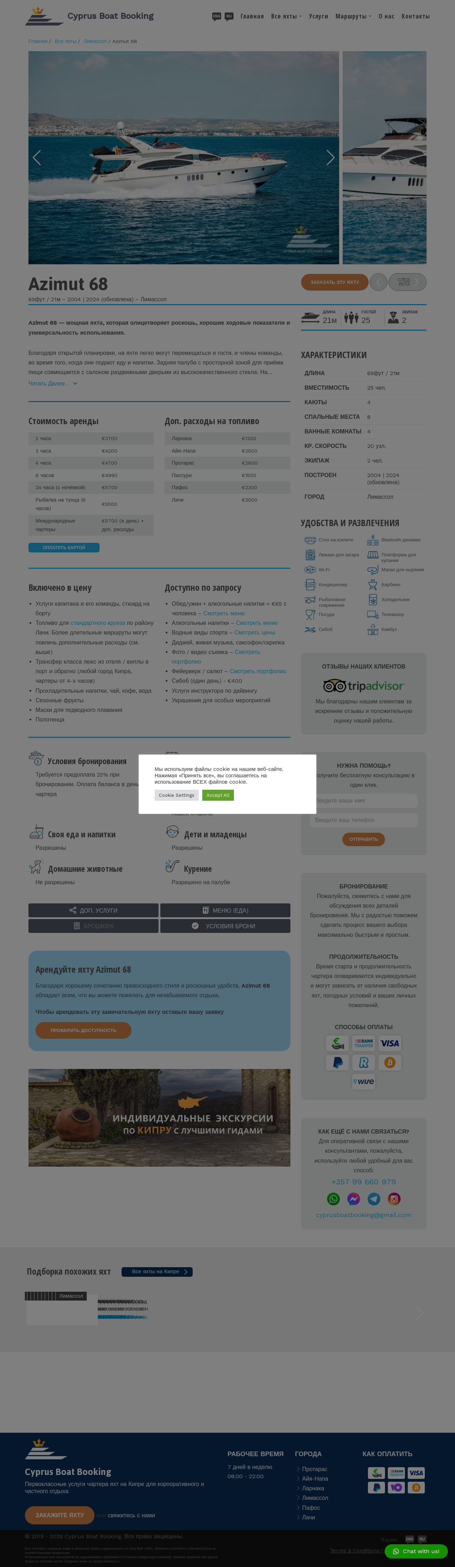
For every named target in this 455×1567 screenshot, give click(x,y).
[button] (416, 1551)
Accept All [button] (218, 795)
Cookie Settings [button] (176, 795)
